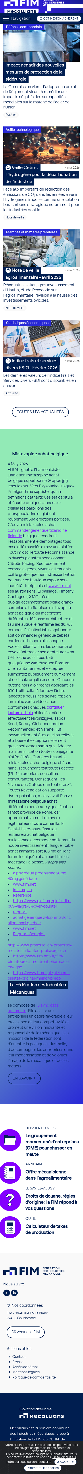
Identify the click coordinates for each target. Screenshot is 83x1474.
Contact (19, 1357)
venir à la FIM (26, 1332)
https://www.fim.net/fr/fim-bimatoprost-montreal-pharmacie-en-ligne (39, 961)
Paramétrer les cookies (43, 1468)
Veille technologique (22, 130)
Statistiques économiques (27, 323)
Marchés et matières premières (31, 232)
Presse (17, 1362)
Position (11, 114)
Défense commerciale (24, 27)
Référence (22, 895)
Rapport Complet (29, 934)
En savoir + (24, 1078)
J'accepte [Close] (65, 1461)
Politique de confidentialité (34, 1377)
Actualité (12, 393)
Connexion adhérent (58, 18)
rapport (20, 912)
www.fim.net (59, 586)
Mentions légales (26, 1372)
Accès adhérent (25, 1367)
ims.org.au (22, 890)
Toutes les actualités (40, 412)
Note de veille (15, 217)
